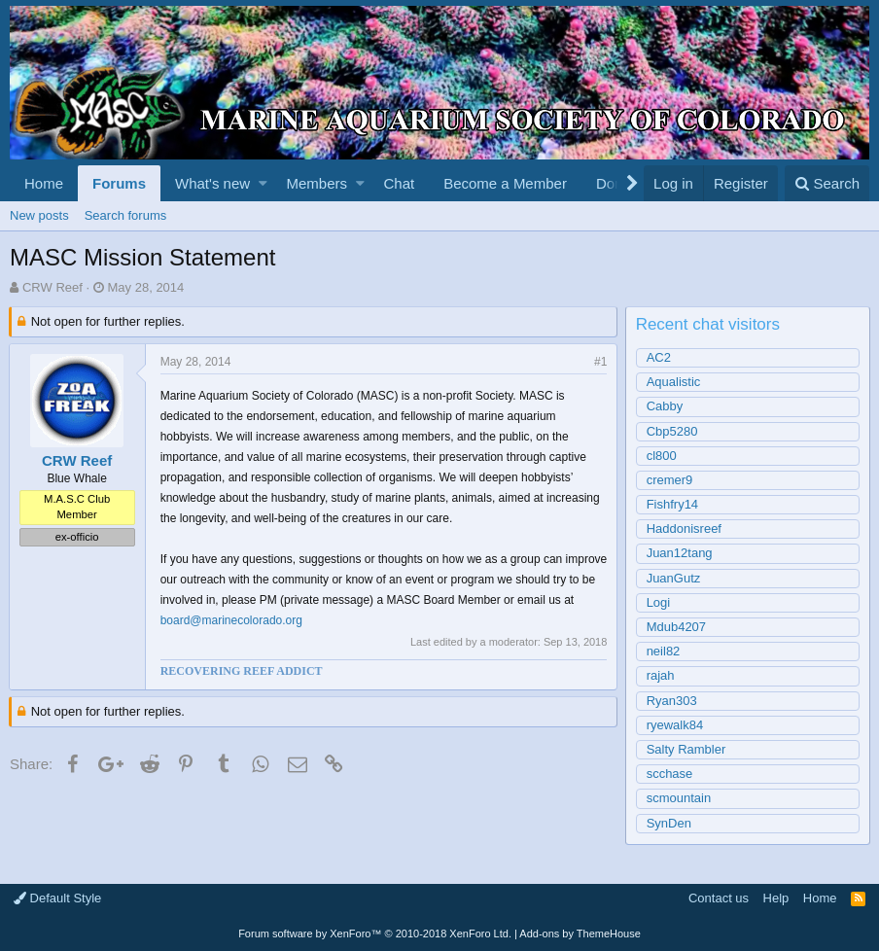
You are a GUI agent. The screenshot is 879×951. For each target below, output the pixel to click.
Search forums (126, 215)
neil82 (665, 651)
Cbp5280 (673, 431)
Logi (660, 602)
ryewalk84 (676, 725)
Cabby (666, 406)
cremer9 (671, 480)
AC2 (660, 357)
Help (776, 898)
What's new (212, 183)
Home (43, 183)
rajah (662, 675)
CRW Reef (52, 287)
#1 (599, 362)
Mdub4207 (677, 626)
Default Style (57, 898)
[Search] (827, 183)
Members (317, 183)
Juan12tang (681, 553)
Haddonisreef (685, 528)
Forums (119, 183)
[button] (263, 183)
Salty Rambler (687, 749)
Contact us (718, 898)
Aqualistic (675, 381)
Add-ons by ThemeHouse (580, 933)
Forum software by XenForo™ (374, 933)
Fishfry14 (673, 504)
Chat (398, 183)
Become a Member (505, 183)
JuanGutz (675, 578)
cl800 (663, 455)
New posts (39, 215)
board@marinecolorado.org (261, 620)
